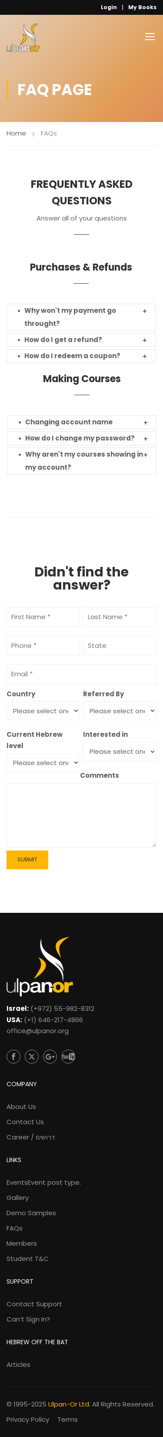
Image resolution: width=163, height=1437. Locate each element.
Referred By (103, 693)
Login (109, 7)
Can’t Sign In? (28, 1319)
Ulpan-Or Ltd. (69, 1404)
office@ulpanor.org (38, 1030)
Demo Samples (31, 1212)
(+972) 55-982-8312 (62, 1008)
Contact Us (25, 1121)
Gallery (18, 1197)
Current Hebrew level (35, 740)
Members (22, 1243)
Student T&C (28, 1258)
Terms (67, 1419)
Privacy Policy (28, 1419)
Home (16, 133)
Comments (99, 775)
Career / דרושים (31, 1137)
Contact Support (34, 1303)
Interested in (105, 734)
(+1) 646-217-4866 (53, 1019)
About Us (21, 1106)
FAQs (15, 1228)
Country (21, 693)
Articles (18, 1364)
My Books (142, 7)
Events (44, 1182)
